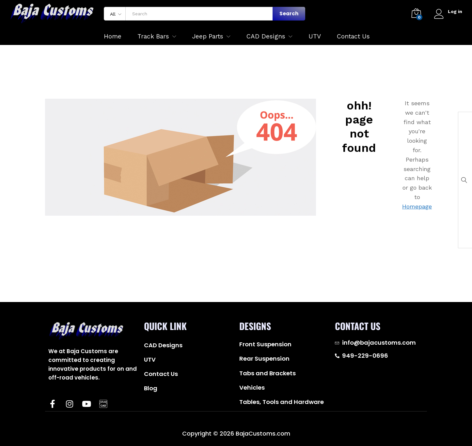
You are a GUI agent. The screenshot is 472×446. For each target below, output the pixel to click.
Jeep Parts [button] (207, 36)
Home (112, 36)
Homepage (417, 206)
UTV (314, 36)
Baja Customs (78, 424)
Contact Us (353, 36)
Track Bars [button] (153, 36)
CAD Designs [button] (265, 36)
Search (288, 13)
